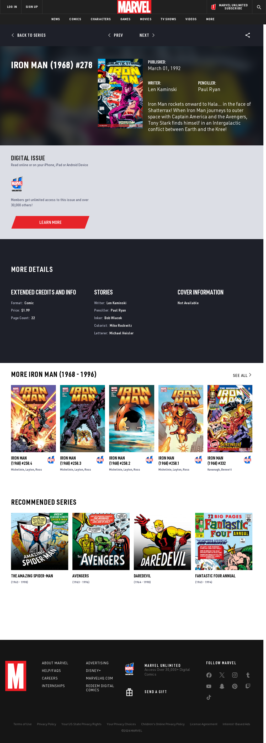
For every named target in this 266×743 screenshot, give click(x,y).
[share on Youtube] (208, 687)
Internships (53, 686)
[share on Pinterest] (234, 687)
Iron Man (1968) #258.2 (119, 497)
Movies (145, 19)
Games (125, 19)
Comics (75, 19)
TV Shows (168, 19)
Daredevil (142, 612)
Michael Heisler (121, 369)
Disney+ (93, 670)
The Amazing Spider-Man (32, 612)
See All (242, 411)
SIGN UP (32, 7)
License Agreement (203, 724)
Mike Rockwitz (121, 362)
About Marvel (55, 663)
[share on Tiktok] (208, 698)
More (210, 19)
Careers (50, 678)
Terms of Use (22, 724)
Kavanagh (214, 506)
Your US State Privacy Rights (81, 724)
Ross (38, 506)
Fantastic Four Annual (215, 612)
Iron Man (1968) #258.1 (168, 497)
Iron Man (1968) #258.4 (21, 497)
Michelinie (17, 506)
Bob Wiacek (113, 354)
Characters (101, 19)
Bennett (226, 506)
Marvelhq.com (99, 678)
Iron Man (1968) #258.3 (70, 497)
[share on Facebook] (209, 676)
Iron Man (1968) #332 (217, 497)
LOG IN (12, 7)
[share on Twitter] (222, 676)
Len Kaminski (101, 112)
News (55, 19)
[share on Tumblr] (248, 676)
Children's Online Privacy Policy (163, 724)
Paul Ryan (179, 112)
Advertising (97, 663)
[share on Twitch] (248, 687)
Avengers (80, 612)
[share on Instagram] (234, 676)
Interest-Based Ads (236, 724)
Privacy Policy (46, 724)
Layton (29, 506)
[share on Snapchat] (222, 687)
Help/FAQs (51, 670)
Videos (190, 19)
